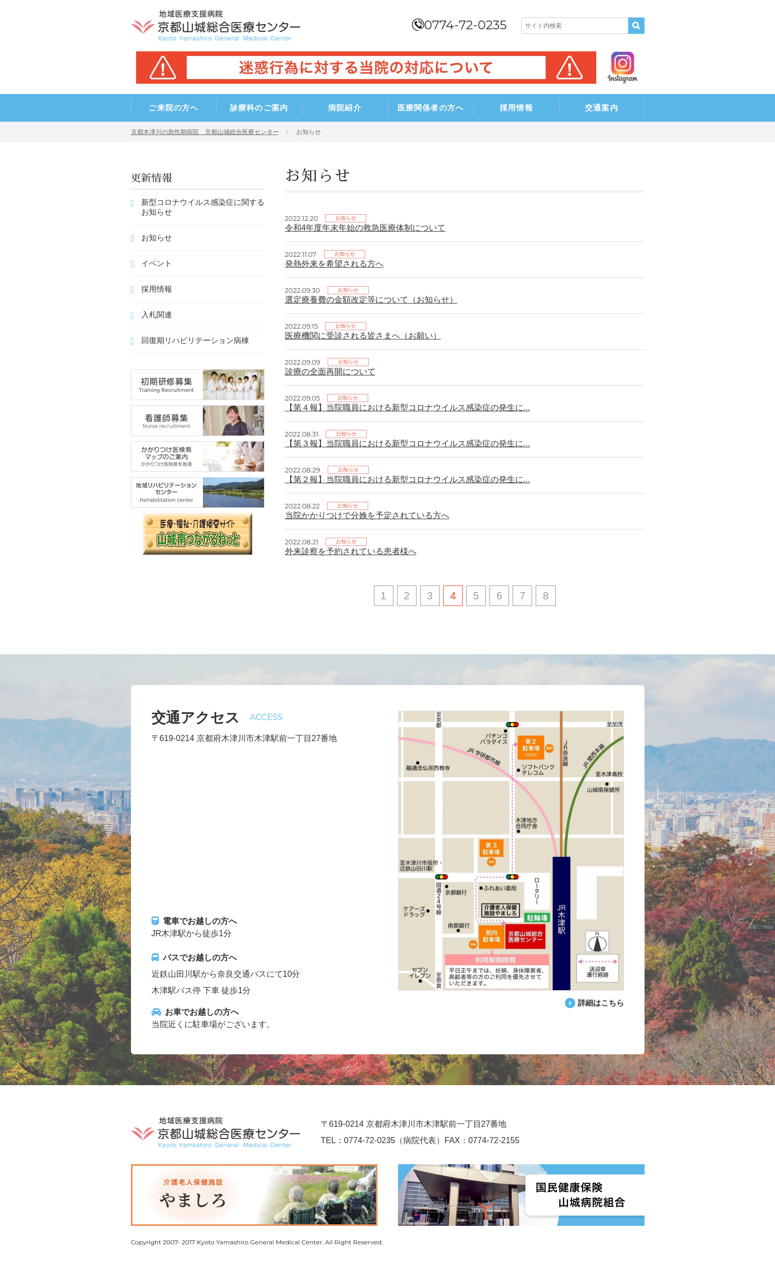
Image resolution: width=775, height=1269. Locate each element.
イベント (156, 263)
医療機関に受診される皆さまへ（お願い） (363, 335)
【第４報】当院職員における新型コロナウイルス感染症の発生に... (407, 407)
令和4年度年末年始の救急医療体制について (365, 227)
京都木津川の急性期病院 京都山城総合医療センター (205, 132)
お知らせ (156, 237)
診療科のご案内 (259, 107)
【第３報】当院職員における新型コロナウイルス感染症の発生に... (407, 443)
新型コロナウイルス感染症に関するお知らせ (202, 207)
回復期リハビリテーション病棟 (195, 340)
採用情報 (516, 107)
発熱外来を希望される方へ (334, 263)
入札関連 (156, 314)
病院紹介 (345, 107)
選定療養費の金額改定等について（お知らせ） (371, 299)
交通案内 (601, 107)
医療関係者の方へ (431, 107)
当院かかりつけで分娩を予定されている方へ (367, 515)
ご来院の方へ (173, 107)
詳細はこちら (599, 1003)
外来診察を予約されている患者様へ (351, 551)
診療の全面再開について (330, 371)
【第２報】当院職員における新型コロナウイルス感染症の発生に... (407, 479)
